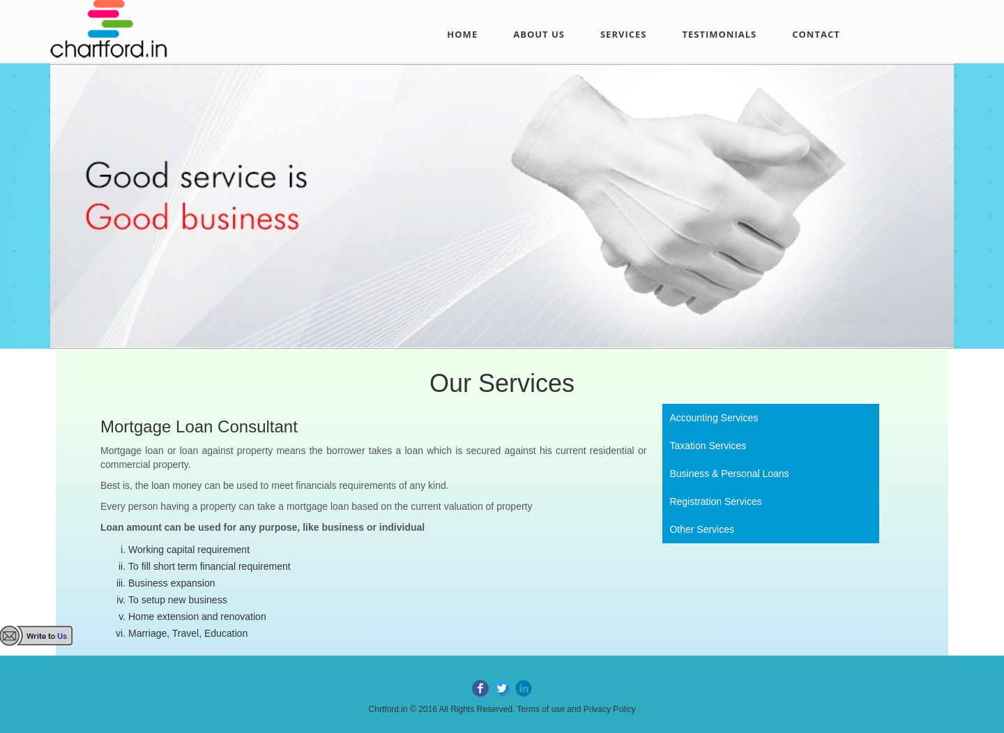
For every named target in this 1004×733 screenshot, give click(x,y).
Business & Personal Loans (729, 473)
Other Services (701, 529)
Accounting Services (713, 417)
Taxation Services (707, 445)
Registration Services (715, 501)
